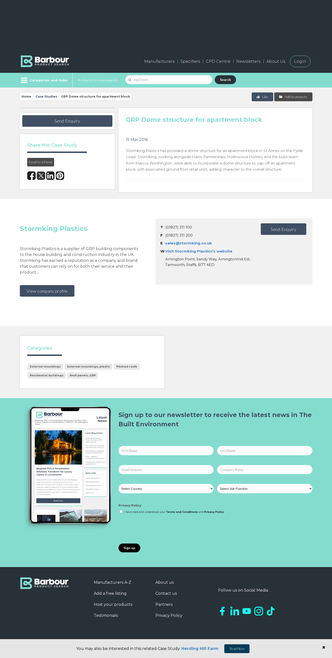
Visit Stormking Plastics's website (198, 251)
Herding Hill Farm (199, 648)
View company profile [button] (47, 291)
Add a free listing (110, 593)
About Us (275, 61)
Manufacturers (159, 61)
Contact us (166, 593)
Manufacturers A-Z (112, 582)
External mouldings (45, 366)
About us (164, 582)
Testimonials (106, 615)
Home (26, 96)
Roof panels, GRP (83, 375)
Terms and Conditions (182, 512)
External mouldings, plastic (88, 366)
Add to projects (293, 97)
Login (300, 61)
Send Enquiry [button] (67, 121)
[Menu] (44, 80)
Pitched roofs (126, 366)
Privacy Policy (130, 505)
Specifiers (190, 61)
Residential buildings (46, 375)
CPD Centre (218, 61)
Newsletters (248, 61)
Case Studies (46, 96)
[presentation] (156, 529)
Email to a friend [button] (40, 162)
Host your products (113, 604)
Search (225, 79)
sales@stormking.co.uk (188, 243)
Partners (164, 604)
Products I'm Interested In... (99, 80)
